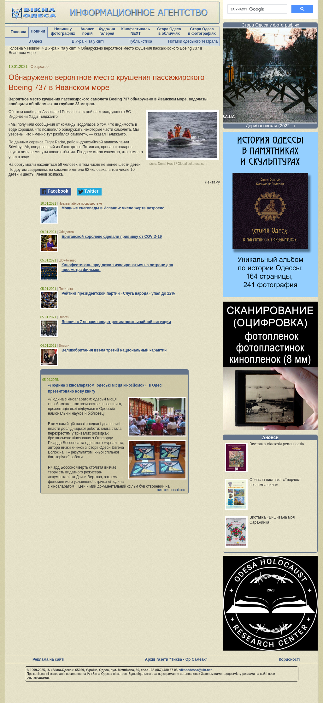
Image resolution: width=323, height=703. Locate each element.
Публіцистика (140, 41)
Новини (38, 31)
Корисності (289, 659)
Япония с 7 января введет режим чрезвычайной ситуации (116, 322)
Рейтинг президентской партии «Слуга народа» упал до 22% (118, 293)
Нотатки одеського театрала (193, 41)
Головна (18, 32)
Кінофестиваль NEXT (135, 31)
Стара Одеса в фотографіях (202, 31)
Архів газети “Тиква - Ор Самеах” (176, 659)
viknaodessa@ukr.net (195, 670)
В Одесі (35, 41)
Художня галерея (107, 31)
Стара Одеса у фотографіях (270, 24)
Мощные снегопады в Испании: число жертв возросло (113, 208)
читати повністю (171, 490)
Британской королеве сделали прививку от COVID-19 (112, 236)
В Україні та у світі (88, 41)
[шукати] (257, 9)
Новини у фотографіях (63, 31)
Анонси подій (87, 31)
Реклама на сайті (48, 659)
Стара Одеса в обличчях (169, 31)
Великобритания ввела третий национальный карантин (114, 350)
